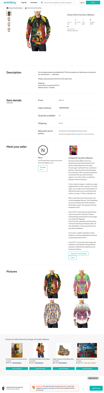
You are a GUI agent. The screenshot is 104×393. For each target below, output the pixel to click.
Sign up (93, 2)
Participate (34, 2)
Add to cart (96, 388)
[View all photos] (38, 37)
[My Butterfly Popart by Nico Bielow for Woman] (40, 350)
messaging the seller (48, 388)
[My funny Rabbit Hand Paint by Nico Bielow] (17, 350)
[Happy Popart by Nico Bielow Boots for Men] (64, 350)
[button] (24, 2)
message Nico (79, 134)
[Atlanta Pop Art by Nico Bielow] (87, 350)
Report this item (93, 378)
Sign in (82, 2)
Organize (24, 2)
